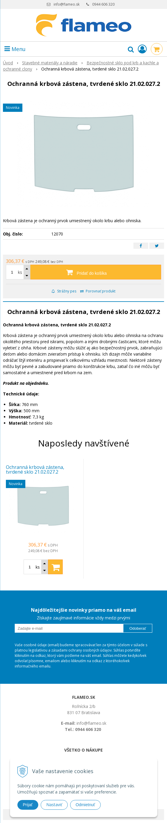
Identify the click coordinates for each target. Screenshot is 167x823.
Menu (15, 49)
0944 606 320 (103, 4)
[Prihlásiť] (142, 49)
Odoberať (137, 628)
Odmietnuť (85, 804)
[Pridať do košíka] (83, 272)
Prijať (28, 804)
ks (20, 272)
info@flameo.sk (67, 4)
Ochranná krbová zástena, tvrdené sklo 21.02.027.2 (35, 469)
